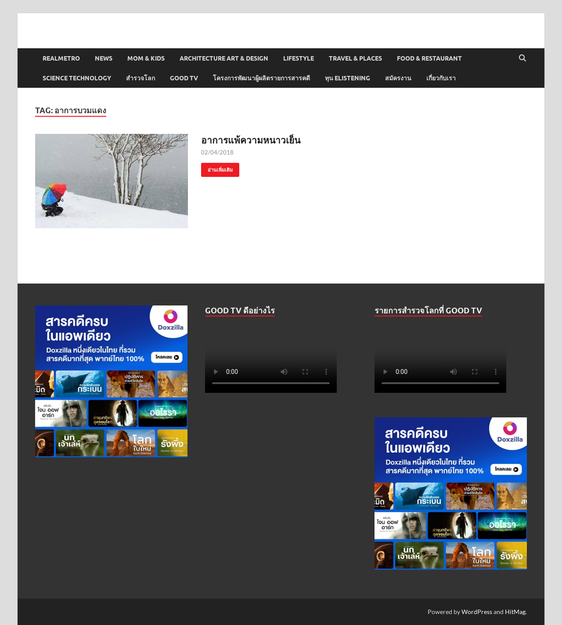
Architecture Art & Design (224, 58)
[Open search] (522, 58)
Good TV (184, 78)
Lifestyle (298, 58)
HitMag (515, 611)
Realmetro (61, 58)
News (103, 58)
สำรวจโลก (140, 78)
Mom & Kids (146, 58)
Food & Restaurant (429, 58)
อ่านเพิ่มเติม (217, 168)
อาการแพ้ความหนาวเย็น (250, 139)
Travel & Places (355, 58)
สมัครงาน (398, 78)
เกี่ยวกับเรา (441, 78)
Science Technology (77, 78)
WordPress (476, 611)
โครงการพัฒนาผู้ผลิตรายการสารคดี (261, 78)
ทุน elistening (347, 78)
